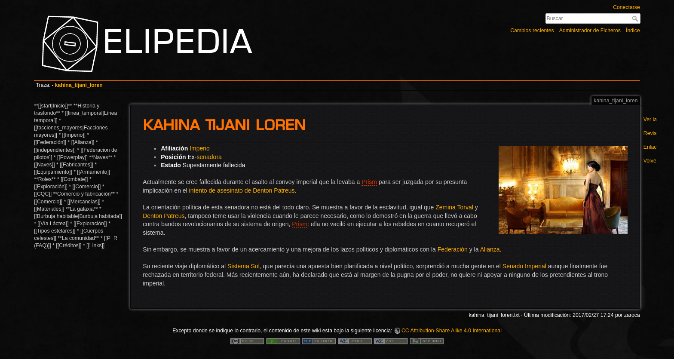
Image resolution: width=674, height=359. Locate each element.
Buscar (636, 18)
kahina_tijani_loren (79, 85)
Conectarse (626, 7)
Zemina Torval (454, 207)
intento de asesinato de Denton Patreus (242, 190)
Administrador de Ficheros (590, 31)
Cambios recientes (532, 31)
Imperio (200, 148)
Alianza (490, 249)
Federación (453, 249)
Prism (369, 181)
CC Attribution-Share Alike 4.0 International (451, 331)
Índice (633, 31)
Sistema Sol (243, 266)
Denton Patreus (163, 215)
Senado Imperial (524, 266)
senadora (208, 156)
